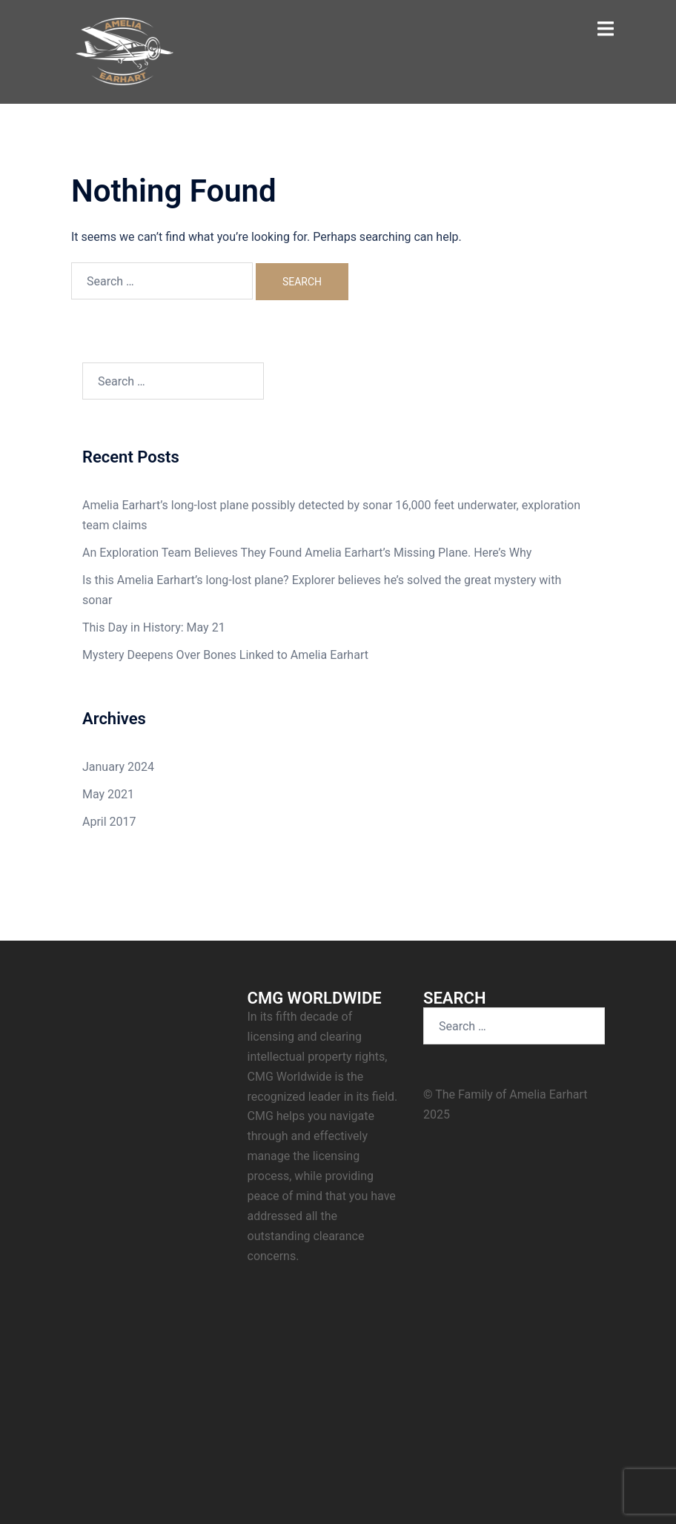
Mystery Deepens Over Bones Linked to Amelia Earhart (225, 655)
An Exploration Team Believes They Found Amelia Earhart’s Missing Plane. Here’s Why (306, 553)
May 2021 (108, 794)
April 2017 (109, 822)
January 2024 (118, 767)
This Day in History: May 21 (153, 627)
